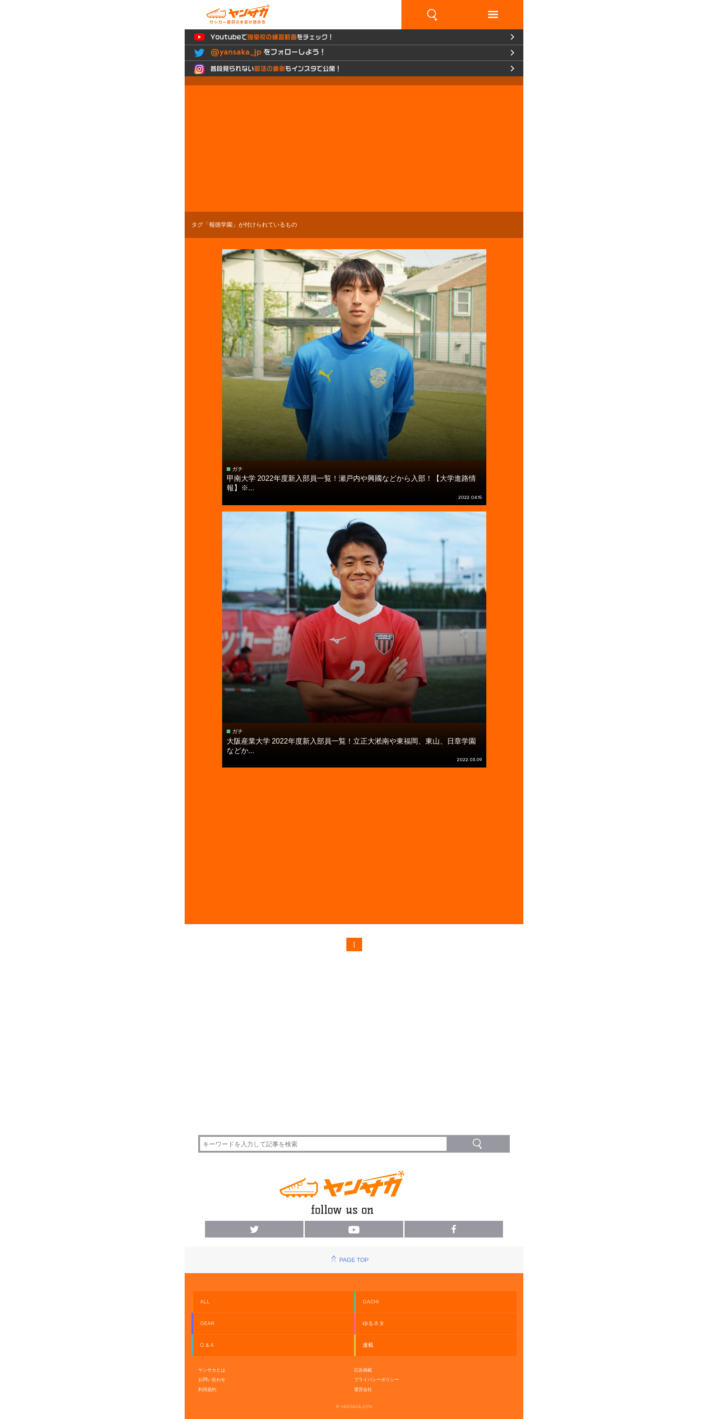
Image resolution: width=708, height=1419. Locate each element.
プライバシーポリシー (376, 1379)
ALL (205, 1301)
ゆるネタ (373, 1323)
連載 (368, 1345)
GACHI (371, 1301)
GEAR (207, 1323)
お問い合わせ (211, 1379)
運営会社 (363, 1389)
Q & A (207, 1345)
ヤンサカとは (211, 1370)
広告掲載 (363, 1370)
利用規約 (207, 1389)
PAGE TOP (353, 1259)
